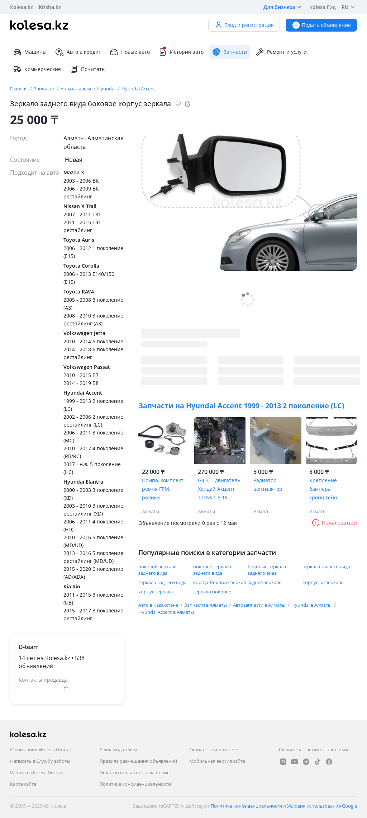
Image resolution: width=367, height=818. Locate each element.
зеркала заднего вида (326, 566)
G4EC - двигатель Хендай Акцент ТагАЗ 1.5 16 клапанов (219, 489)
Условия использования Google (322, 806)
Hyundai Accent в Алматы (166, 612)
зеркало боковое (212, 591)
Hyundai (106, 88)
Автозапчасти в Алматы (259, 605)
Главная (19, 88)
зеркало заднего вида (162, 582)
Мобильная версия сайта (217, 761)
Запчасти (45, 88)
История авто (181, 52)
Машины (30, 52)
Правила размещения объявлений (138, 761)
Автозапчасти (76, 88)
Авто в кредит (78, 52)
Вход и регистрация (244, 25)
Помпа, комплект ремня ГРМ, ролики (163, 489)
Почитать (87, 69)
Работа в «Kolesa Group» (36, 772)
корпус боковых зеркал (219, 582)
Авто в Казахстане (158, 605)
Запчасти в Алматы (206, 605)
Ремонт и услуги (281, 52)
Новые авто (130, 52)
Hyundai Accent (138, 88)
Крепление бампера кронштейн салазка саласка (329, 489)
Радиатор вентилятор (267, 484)
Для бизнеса (283, 7)
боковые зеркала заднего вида (267, 569)
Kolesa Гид (322, 7)
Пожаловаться (334, 522)
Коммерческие (37, 69)
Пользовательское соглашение (135, 772)
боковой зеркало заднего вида (157, 569)
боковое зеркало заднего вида (212, 569)
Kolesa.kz (21, 7)
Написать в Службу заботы (40, 761)
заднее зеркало (265, 582)
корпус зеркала (155, 591)
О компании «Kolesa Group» (41, 749)
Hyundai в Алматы (312, 605)
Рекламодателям (118, 749)
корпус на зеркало (323, 582)
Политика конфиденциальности (135, 784)
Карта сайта (23, 784)
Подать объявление (321, 25)
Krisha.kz (50, 7)
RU (349, 7)
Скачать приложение (213, 749)
